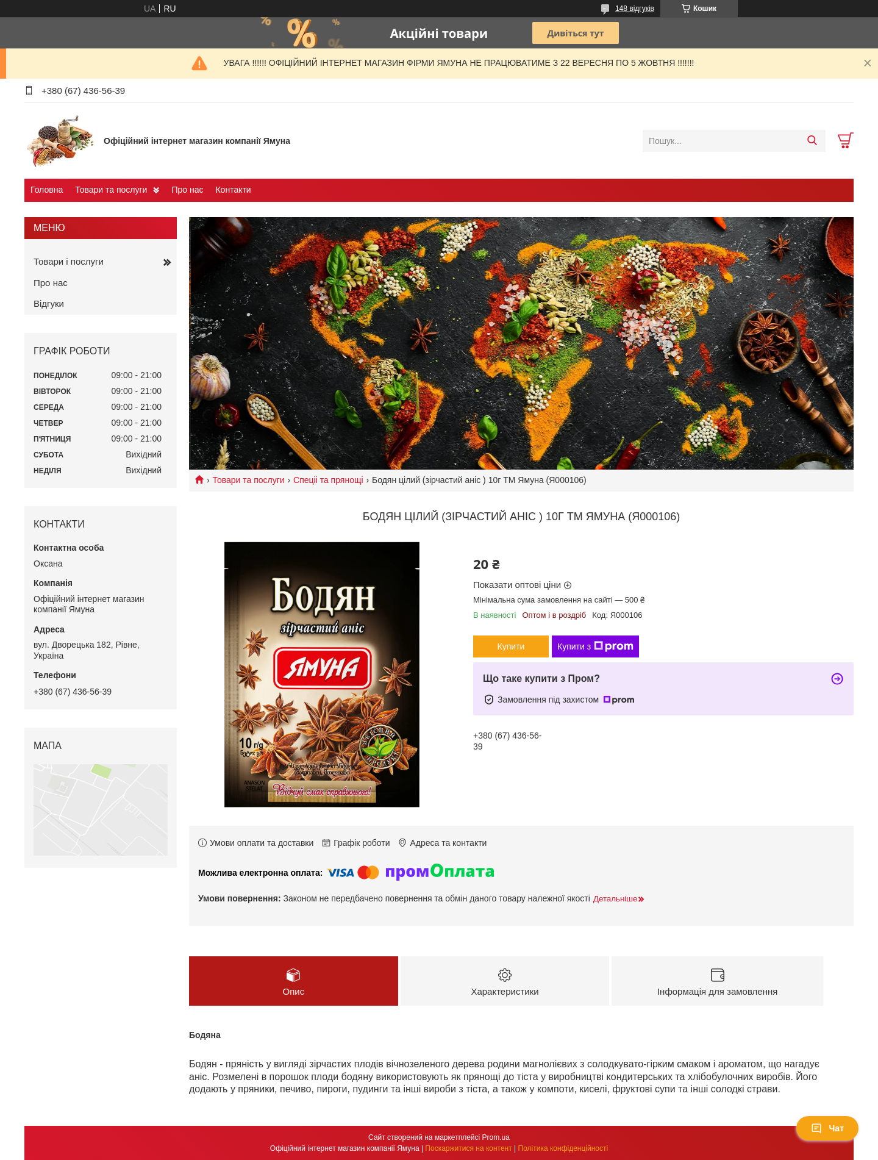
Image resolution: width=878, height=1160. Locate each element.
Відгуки (49, 303)
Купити (511, 646)
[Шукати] (812, 141)
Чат (827, 1128)
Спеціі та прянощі (328, 480)
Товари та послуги (111, 190)
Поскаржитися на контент (468, 1148)
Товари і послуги (69, 261)
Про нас (187, 190)
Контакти (233, 190)
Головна (46, 190)
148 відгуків (634, 8)
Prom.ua (496, 1137)
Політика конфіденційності (563, 1148)
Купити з (595, 646)
